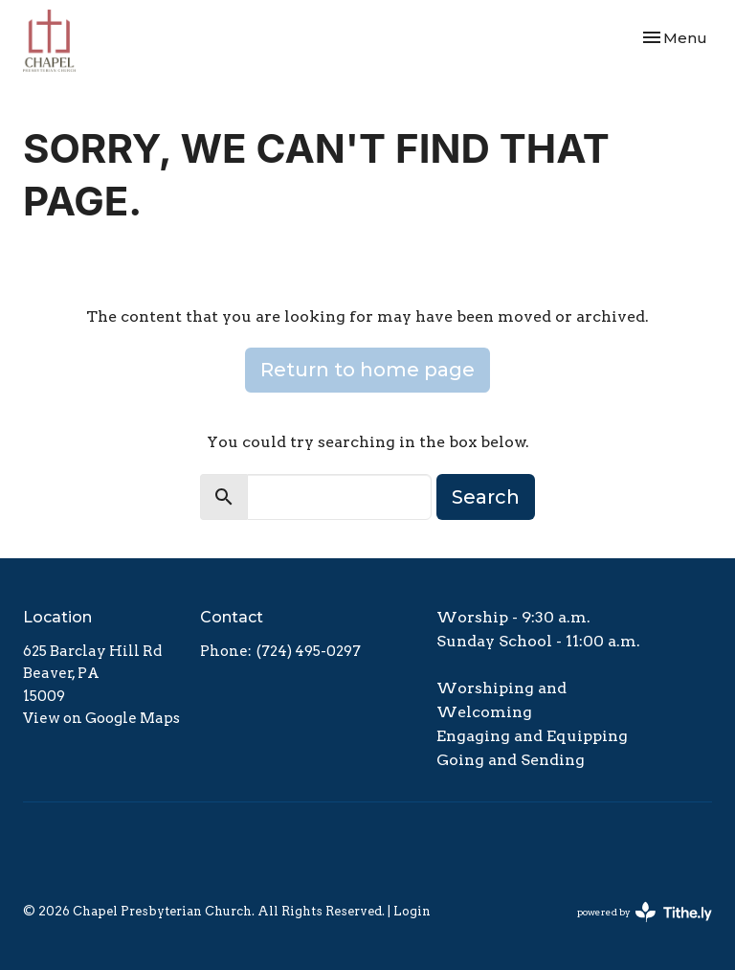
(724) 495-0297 (308, 651)
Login (412, 911)
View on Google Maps (101, 718)
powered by (644, 912)
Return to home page (367, 369)
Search (486, 496)
